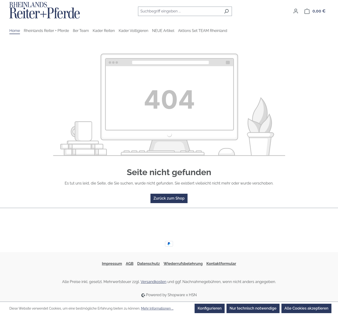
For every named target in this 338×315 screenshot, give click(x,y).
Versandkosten (153, 282)
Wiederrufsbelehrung (183, 263)
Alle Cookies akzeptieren (306, 308)
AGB (130, 263)
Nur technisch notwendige (253, 308)
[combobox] (179, 11)
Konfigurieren (210, 308)
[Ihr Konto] (295, 11)
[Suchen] (226, 11)
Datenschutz (148, 263)
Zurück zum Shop (169, 198)
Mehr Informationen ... (157, 308)
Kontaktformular (221, 263)
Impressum (112, 263)
